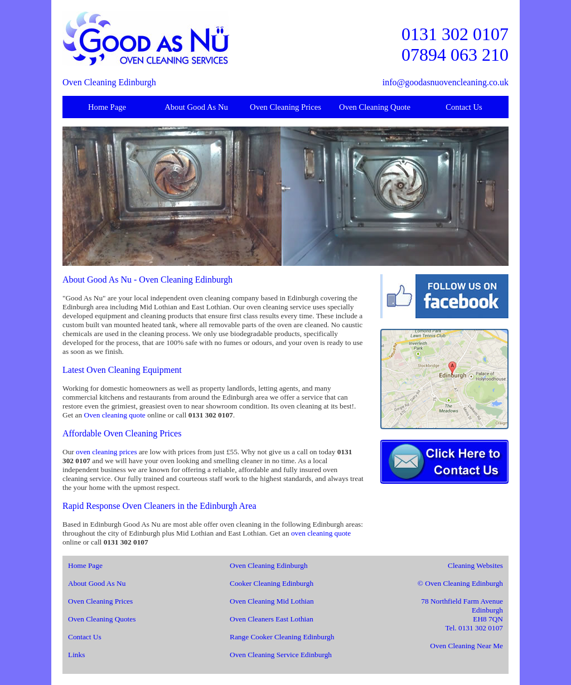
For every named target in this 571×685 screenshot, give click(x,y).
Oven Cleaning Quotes (102, 619)
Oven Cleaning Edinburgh (269, 565)
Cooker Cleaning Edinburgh (271, 583)
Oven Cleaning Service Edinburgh (281, 654)
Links (76, 654)
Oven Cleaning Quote (374, 107)
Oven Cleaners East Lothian (271, 619)
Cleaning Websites (475, 565)
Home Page (107, 107)
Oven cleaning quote (115, 415)
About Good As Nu (196, 107)
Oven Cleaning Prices (285, 107)
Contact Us (464, 107)
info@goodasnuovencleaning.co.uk (446, 82)
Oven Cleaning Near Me (466, 646)
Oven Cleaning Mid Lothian (272, 601)
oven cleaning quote (321, 533)
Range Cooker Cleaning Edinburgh (282, 637)
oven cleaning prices (106, 452)
